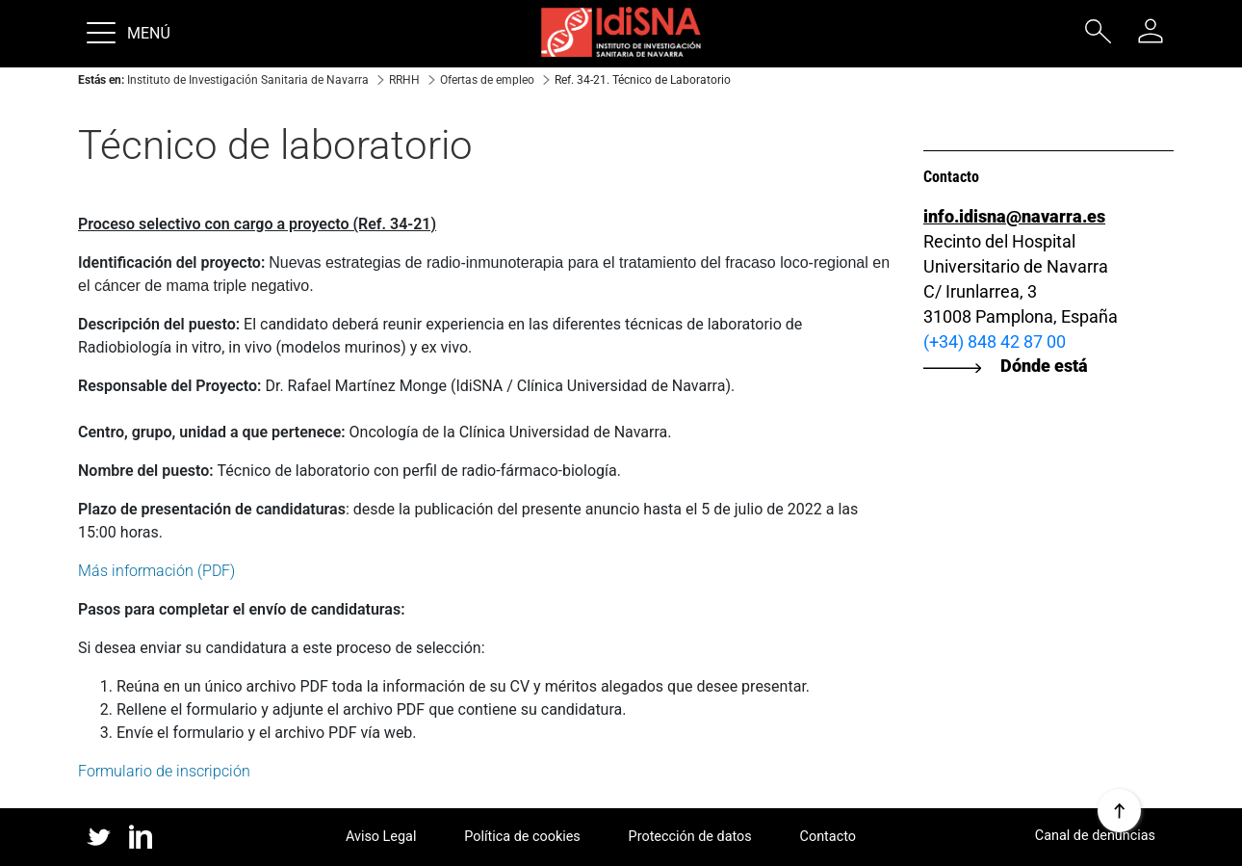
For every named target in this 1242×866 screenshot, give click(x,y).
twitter (99, 837)
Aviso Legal (381, 836)
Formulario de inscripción (164, 771)
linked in (141, 838)
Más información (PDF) (156, 571)
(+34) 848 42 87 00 (994, 341)
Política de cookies (522, 836)
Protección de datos (690, 836)
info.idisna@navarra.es (1014, 216)
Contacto (828, 836)
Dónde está (1044, 365)
